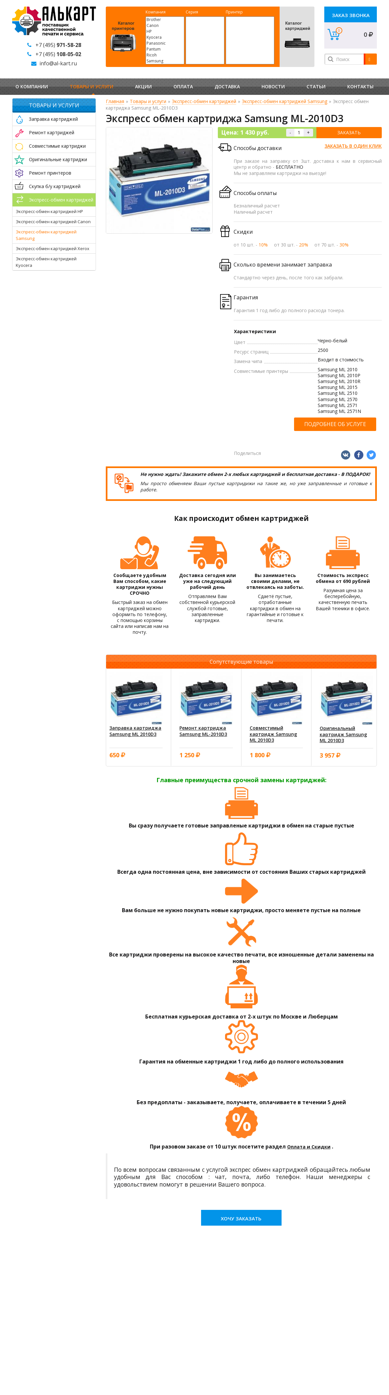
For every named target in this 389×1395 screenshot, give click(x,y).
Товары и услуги (91, 86)
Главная (115, 101)
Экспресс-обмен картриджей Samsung (284, 101)
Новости (273, 86)
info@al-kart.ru (58, 63)
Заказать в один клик (353, 146)
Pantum (165, 49)
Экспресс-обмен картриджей (61, 200)
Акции (143, 86)
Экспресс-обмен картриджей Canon (53, 222)
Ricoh (165, 55)
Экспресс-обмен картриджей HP (49, 211)
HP (165, 31)
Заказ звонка (351, 15)
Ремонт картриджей (51, 132)
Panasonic (165, 43)
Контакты (360, 86)
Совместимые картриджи (57, 146)
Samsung (165, 61)
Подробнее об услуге (335, 424)
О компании (31, 86)
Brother (165, 20)
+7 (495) (58, 45)
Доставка (227, 86)
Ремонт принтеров (50, 173)
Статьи (316, 86)
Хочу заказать (241, 1218)
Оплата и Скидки (309, 1147)
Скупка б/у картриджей (54, 186)
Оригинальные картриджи (58, 159)
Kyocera (165, 37)
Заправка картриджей (53, 119)
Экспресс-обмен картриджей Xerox (52, 248)
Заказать (349, 132)
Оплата (183, 86)
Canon (165, 26)
